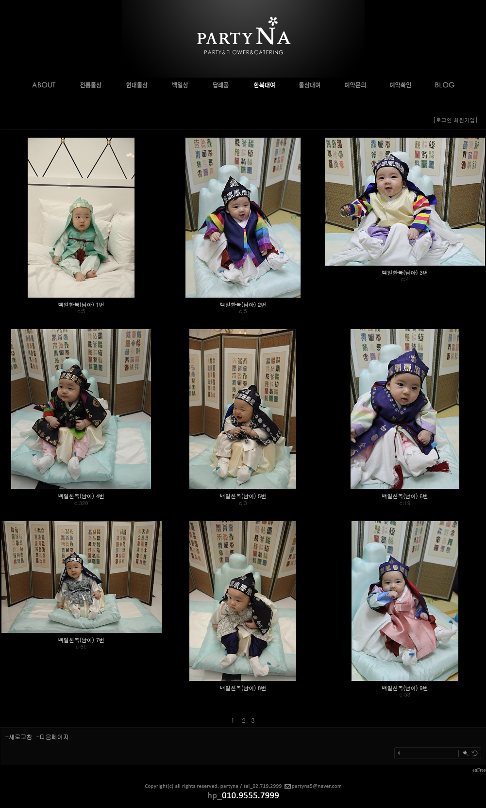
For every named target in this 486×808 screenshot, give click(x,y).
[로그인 (442, 120)
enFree (479, 770)
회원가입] (466, 120)
